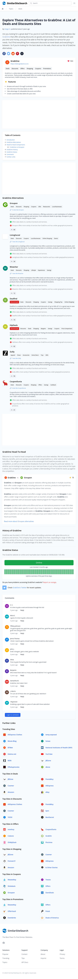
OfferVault (12, 911)
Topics (11, 9)
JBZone (48, 760)
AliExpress (50, 786)
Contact (24, 954)
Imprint (43, 958)
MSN (9, 760)
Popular (5, 954)
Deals (20, 9)
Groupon (14, 203)
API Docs (25, 962)
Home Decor (35, 355)
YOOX (10, 817)
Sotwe (48, 741)
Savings (49, 270)
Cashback (53, 385)
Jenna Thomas (15, 639)
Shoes (19, 355)
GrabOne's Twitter (20, 587)
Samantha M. (14, 681)
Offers (22, 68)
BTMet (10, 747)
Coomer (11, 786)
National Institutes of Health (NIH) (59, 747)
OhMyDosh (12, 842)
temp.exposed (51, 735)
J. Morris (13, 691)
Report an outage (49, 582)
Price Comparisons (67, 328)
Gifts (39, 207)
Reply (22, 610)
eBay (47, 792)
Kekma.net (12, 754)
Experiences (41, 270)
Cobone (11, 836)
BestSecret (50, 817)
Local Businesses (57, 207)
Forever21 (12, 861)
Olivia (12, 660)
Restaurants (46, 207)
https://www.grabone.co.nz (19, 64)
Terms (62, 958)
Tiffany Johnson (15, 626)
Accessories (26, 355)
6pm (47, 811)
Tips (23, 958)
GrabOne (6, 37)
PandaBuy (49, 779)
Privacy (62, 954)
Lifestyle (33, 270)
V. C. (11, 605)
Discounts (15, 68)
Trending (5, 958)
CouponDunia (16, 381)
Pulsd (48, 911)
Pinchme (49, 842)
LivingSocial (15, 235)
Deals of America (52, 918)
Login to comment (13, 715)
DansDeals (50, 893)
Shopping (30, 68)
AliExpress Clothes (15, 735)
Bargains (43, 328)
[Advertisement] (39, 114)
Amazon (11, 792)
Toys (42, 355)
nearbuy (11, 829)
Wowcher (14, 267)
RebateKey (12, 880)
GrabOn (49, 836)
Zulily (12, 352)
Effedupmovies (13, 767)
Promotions (47, 68)
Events (56, 238)
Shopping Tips (58, 302)
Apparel (13, 355)
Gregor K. (7, 29)
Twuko (48, 880)
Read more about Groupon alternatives (19, 521)
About (43, 954)
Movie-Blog (12, 741)
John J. (12, 649)
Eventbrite (12, 918)
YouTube (49, 754)
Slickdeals (11, 886)
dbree (48, 767)
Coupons (38, 68)
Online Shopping (47, 238)
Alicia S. (12, 615)
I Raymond (13, 702)
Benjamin (13, 670)
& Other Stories (52, 867)
